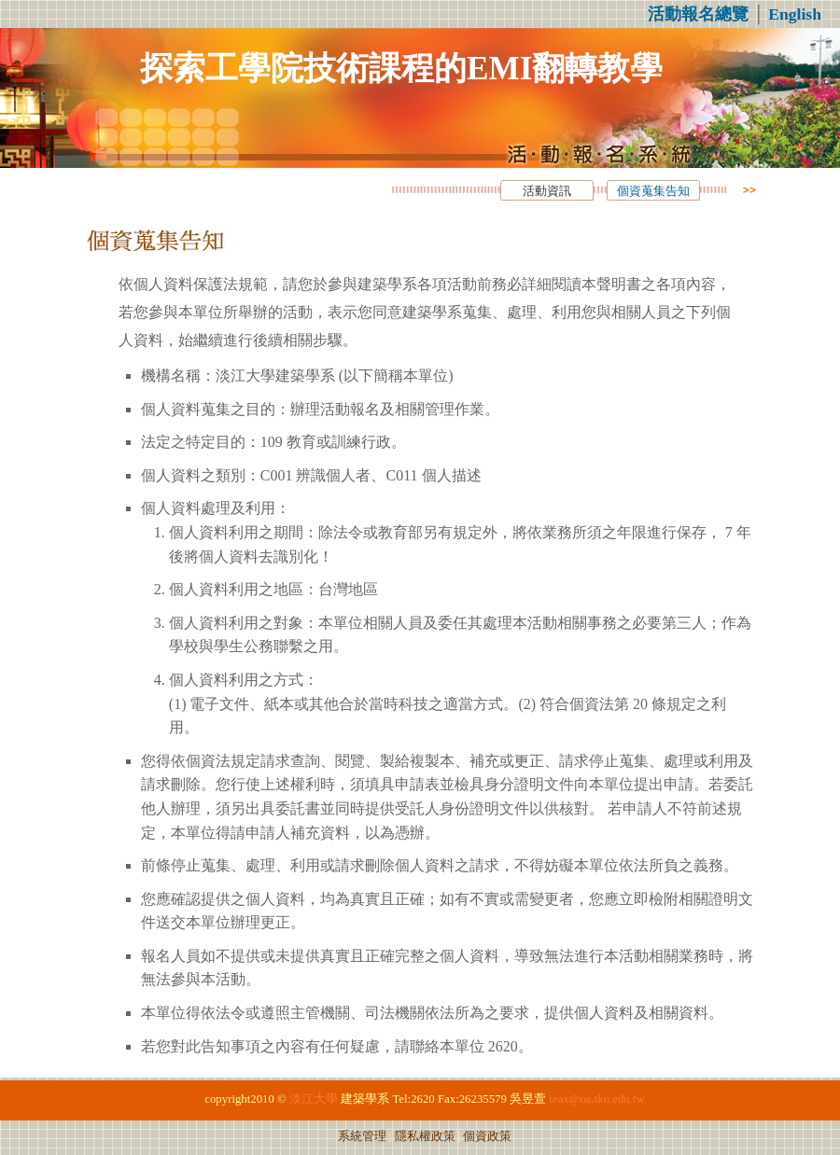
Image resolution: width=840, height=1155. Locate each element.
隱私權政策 (425, 1136)
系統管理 (362, 1136)
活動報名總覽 (698, 14)
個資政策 (487, 1136)
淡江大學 (313, 1099)
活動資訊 (547, 191)
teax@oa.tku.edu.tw (596, 1099)
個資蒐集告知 (653, 191)
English (794, 14)
